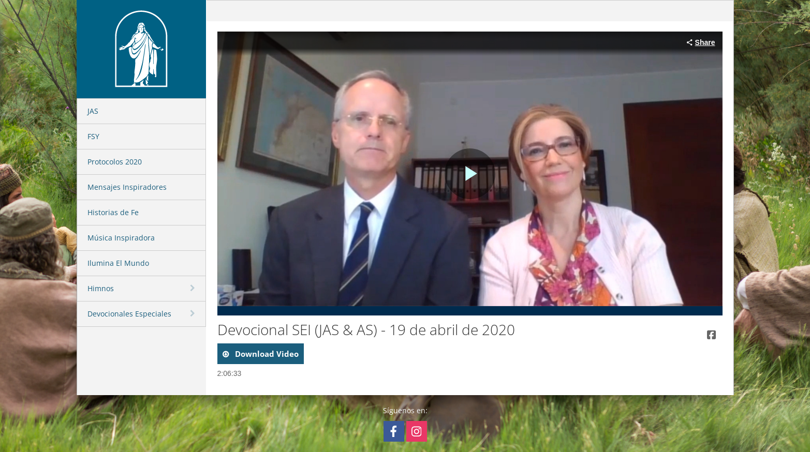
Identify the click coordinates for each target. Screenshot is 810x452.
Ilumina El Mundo (118, 263)
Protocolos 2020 (114, 162)
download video (266, 354)
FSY (93, 136)
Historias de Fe (113, 212)
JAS (92, 111)
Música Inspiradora (121, 238)
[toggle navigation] (193, 288)
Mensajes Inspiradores (127, 187)
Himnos (100, 288)
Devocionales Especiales (129, 314)
